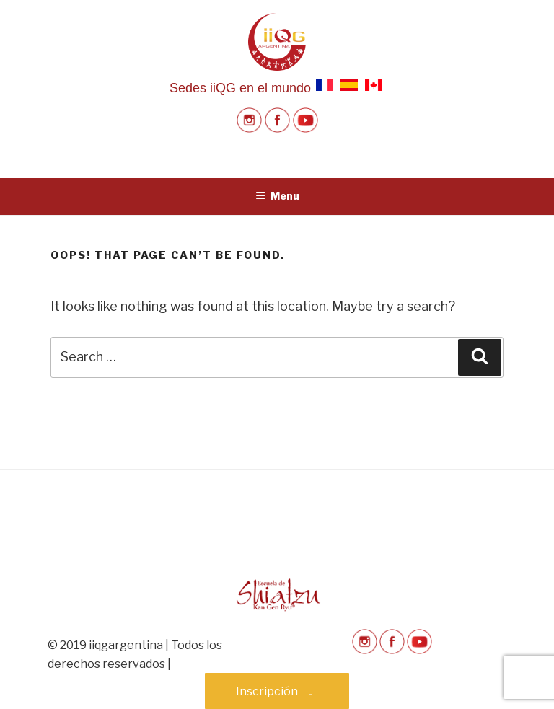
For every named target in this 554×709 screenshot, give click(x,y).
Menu (277, 196)
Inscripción (277, 691)
